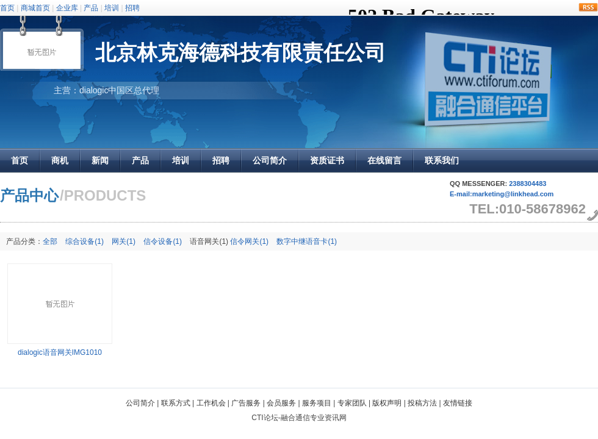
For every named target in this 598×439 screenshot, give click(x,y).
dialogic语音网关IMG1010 (60, 352)
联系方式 (175, 403)
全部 (50, 241)
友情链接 (457, 403)
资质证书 (327, 160)
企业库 (67, 8)
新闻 (100, 160)
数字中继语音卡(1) (306, 241)
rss (588, 7)
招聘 (132, 8)
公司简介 (270, 160)
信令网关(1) (249, 241)
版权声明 (387, 403)
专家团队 (352, 403)
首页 (7, 8)
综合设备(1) (84, 241)
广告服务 (246, 403)
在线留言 (384, 160)
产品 (91, 8)
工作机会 (211, 403)
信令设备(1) (162, 241)
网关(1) (123, 241)
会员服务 (281, 403)
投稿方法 (422, 403)
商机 (59, 160)
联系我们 (442, 160)
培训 (111, 8)
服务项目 (316, 403)
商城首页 (35, 8)
